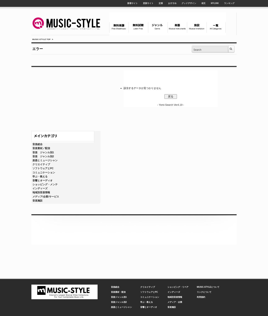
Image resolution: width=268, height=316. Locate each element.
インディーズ (40, 188)
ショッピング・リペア (178, 287)
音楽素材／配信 (41, 148)
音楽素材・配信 (118, 292)
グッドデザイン (189, 3)
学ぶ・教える (40, 176)
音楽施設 (37, 200)
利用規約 (201, 297)
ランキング (229, 3)
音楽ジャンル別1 (119, 297)
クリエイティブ (41, 164)
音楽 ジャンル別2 (43, 156)
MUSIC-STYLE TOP (41, 39)
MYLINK (215, 3)
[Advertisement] (65, 98)
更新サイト (148, 3)
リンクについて (204, 292)
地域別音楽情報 (41, 192)
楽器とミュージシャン (45, 160)
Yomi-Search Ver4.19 (170, 104)
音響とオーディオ (42, 180)
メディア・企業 (175, 302)
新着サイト (132, 3)
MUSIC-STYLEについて (208, 287)
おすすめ (172, 3)
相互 (203, 3)
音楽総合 (37, 144)
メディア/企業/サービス (45, 196)
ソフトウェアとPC (43, 168)
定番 (161, 3)
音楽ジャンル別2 (119, 302)
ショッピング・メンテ (45, 184)
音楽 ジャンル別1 (43, 152)
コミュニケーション (43, 172)
